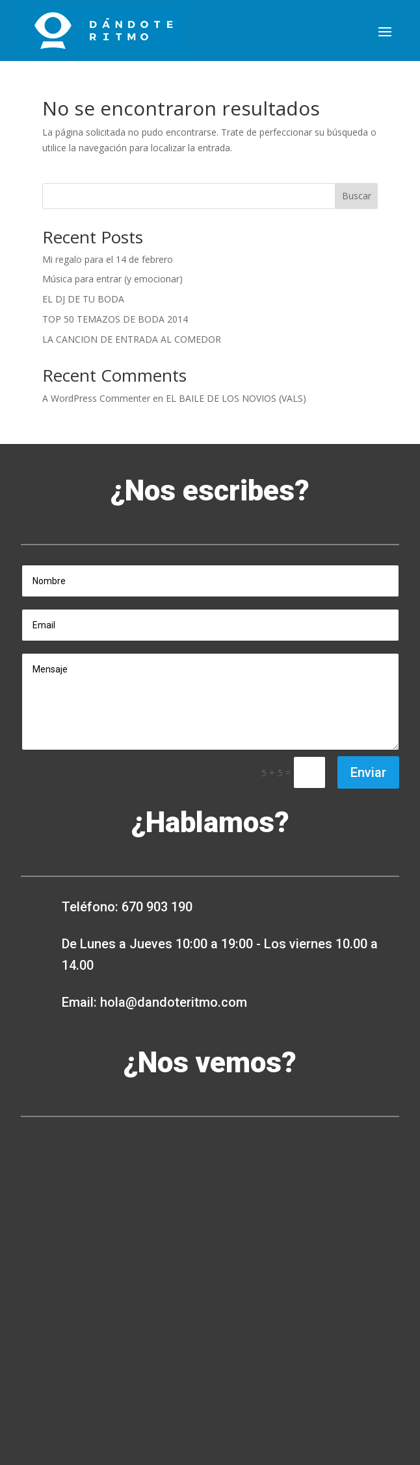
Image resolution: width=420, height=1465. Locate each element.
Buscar (356, 196)
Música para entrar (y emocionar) (112, 279)
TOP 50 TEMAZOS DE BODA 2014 (115, 319)
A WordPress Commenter (96, 398)
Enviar (368, 772)
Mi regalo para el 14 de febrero (107, 259)
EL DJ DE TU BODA (83, 299)
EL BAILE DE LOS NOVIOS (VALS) (236, 398)
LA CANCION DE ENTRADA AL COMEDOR (131, 339)
